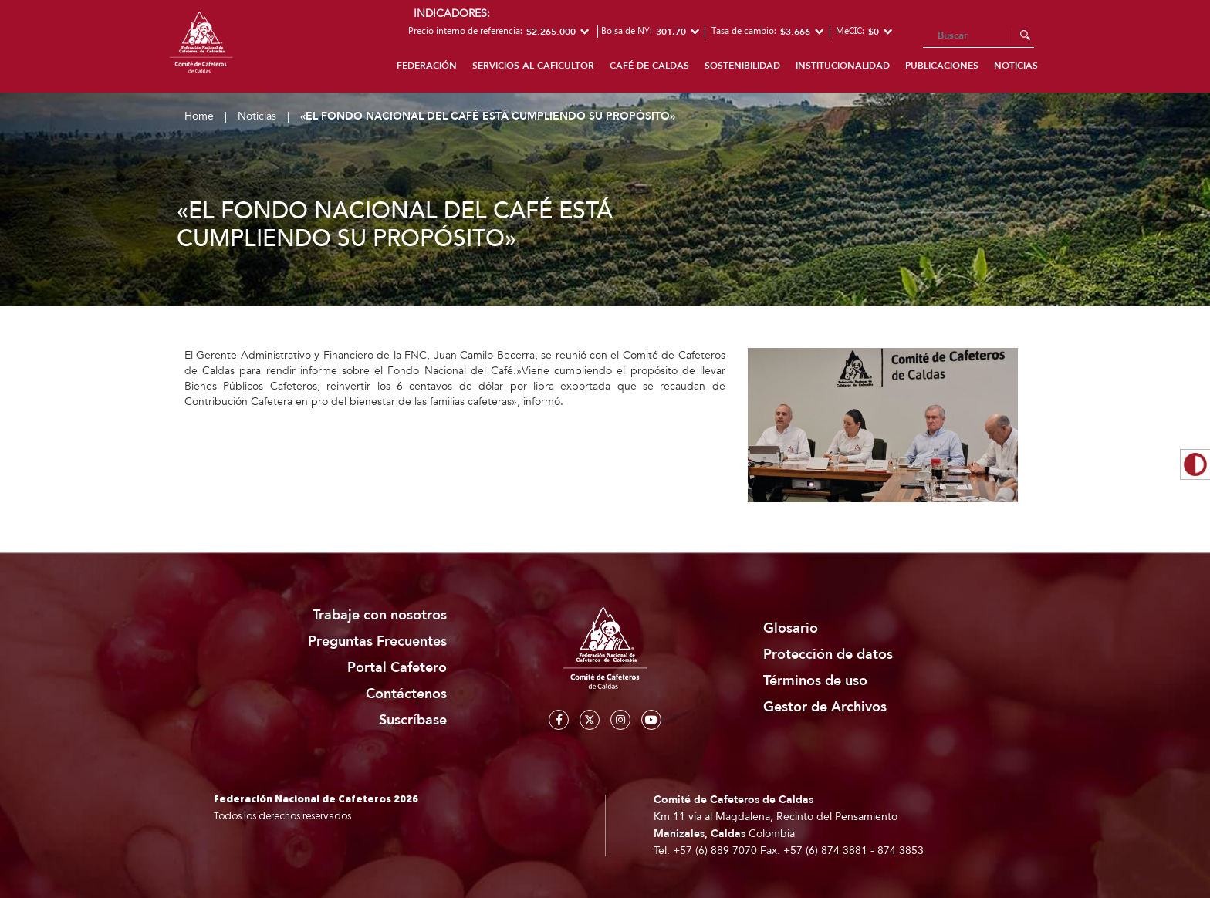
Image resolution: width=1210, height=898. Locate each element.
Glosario (790, 628)
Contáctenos (406, 694)
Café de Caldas (649, 65)
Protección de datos (828, 654)
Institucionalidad (843, 65)
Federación (427, 65)
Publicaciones (941, 65)
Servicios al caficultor (533, 65)
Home (199, 116)
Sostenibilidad (742, 65)
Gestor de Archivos (825, 707)
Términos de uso (815, 680)
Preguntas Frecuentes (377, 641)
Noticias (1016, 65)
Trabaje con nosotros (380, 615)
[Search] (978, 36)
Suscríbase (413, 720)
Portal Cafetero (397, 667)
